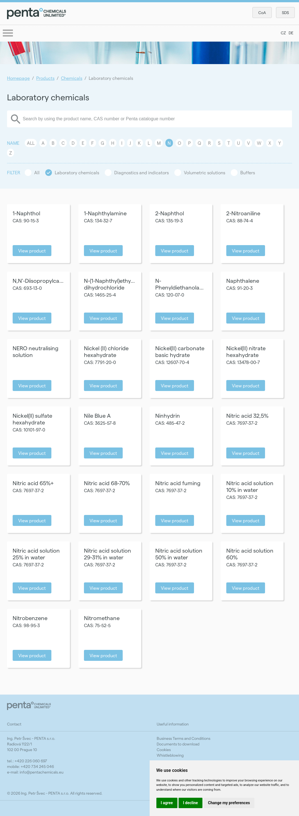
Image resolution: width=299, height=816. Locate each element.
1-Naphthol (26, 213)
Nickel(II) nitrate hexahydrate (246, 351)
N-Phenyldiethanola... (179, 284)
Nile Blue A (97, 415)
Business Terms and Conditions (183, 738)
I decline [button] (190, 803)
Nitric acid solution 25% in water (36, 553)
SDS (285, 12)
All (31, 143)
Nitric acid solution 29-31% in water (107, 553)
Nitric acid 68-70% (107, 483)
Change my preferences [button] (229, 803)
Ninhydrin (167, 415)
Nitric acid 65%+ (33, 483)
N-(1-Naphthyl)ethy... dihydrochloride (109, 284)
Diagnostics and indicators (141, 172)
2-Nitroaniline (243, 213)
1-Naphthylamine (105, 213)
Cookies (164, 749)
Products (45, 78)
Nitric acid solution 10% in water (249, 486)
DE (291, 32)
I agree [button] (167, 803)
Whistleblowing (170, 755)
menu (8, 33)
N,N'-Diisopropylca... (38, 280)
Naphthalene (242, 280)
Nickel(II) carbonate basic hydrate (179, 351)
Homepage (18, 78)
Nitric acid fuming (177, 483)
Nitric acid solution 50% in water (178, 553)
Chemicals (71, 78)
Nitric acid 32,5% (247, 415)
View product (32, 250)
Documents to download (178, 744)
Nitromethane (102, 617)
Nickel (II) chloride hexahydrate (106, 351)
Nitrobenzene (30, 617)
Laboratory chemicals (77, 172)
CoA (262, 12)
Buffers (247, 172)
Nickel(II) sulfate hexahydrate (32, 419)
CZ (283, 32)
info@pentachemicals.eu (41, 772)
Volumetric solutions (204, 172)
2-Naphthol (169, 213)
